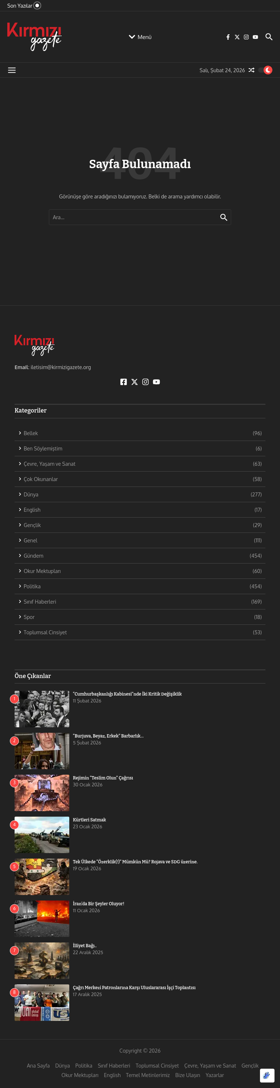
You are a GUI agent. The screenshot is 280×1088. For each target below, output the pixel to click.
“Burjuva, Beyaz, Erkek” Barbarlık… (108, 736)
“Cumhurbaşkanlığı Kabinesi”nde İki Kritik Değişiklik (127, 694)
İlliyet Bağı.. (85, 945)
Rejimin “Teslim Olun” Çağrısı (103, 778)
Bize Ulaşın (187, 1075)
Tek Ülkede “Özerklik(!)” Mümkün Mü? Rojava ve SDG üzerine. (135, 861)
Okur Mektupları (80, 1075)
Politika (83, 1065)
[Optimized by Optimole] (267, 1076)
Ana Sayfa (38, 1065)
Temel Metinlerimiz (148, 1075)
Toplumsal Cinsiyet (157, 1065)
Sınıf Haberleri (114, 1065)
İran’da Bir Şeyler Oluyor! (98, 903)
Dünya (62, 1065)
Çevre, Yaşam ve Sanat (210, 1065)
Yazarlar (215, 1075)
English (112, 1075)
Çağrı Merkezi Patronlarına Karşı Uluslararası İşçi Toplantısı (134, 987)
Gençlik (250, 1065)
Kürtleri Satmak (89, 819)
